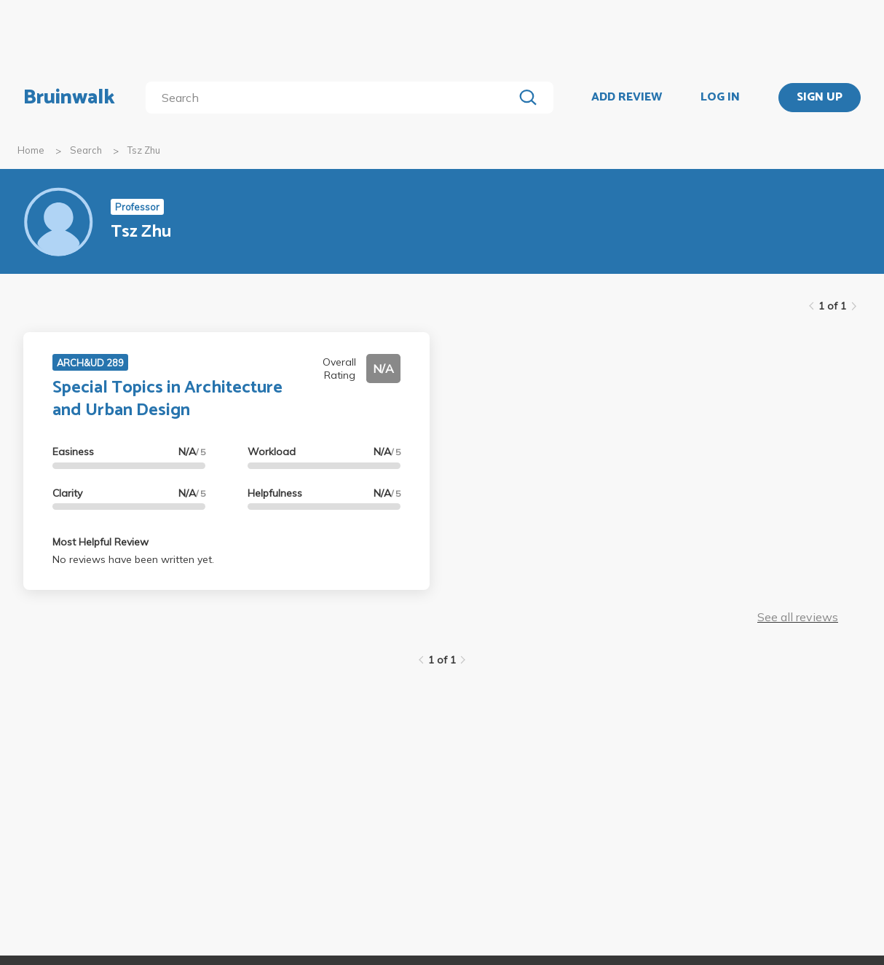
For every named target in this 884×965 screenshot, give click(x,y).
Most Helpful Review (100, 541)
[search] (332, 98)
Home (30, 150)
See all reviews (797, 617)
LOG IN (720, 97)
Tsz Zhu (143, 150)
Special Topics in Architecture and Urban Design (167, 399)
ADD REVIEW (626, 97)
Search (86, 150)
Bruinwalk (69, 98)
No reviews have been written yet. (133, 559)
